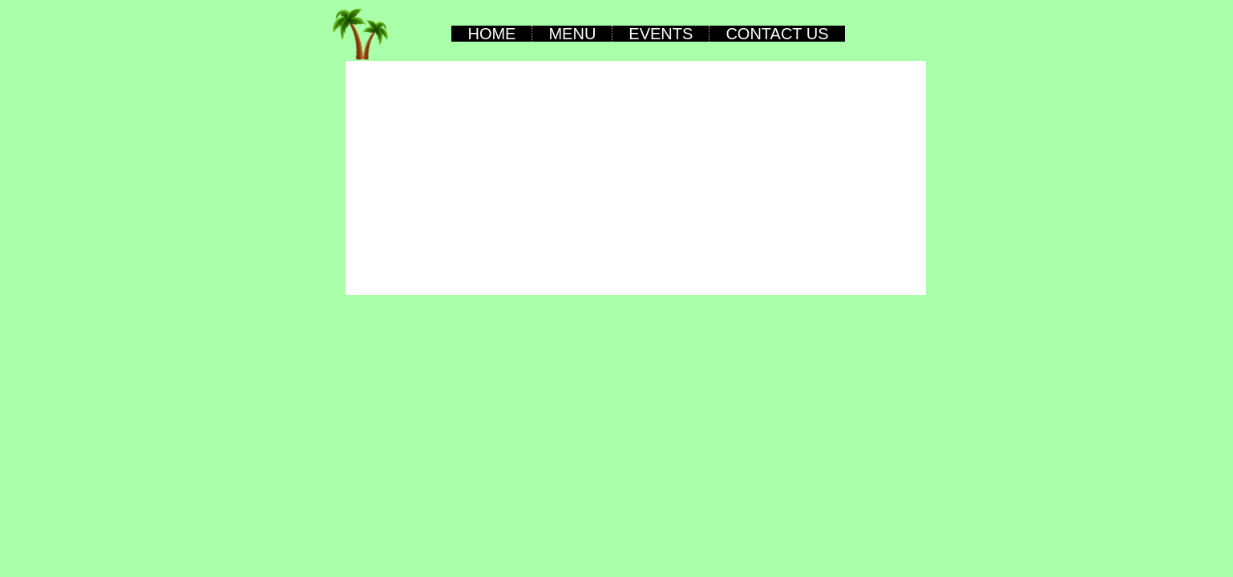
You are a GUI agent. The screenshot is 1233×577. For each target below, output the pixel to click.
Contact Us (777, 34)
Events (661, 34)
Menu (572, 34)
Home (491, 34)
